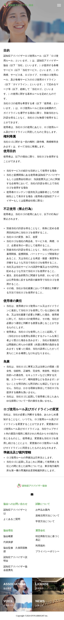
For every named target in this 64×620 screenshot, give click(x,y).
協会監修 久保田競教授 (15, 550)
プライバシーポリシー (47, 551)
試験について (42, 504)
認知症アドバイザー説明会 (15, 559)
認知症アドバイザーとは (15, 512)
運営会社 (40, 530)
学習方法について (45, 521)
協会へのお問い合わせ (15, 504)
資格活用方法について (47, 515)
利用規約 (40, 545)
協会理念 (8, 530)
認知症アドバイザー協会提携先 (15, 568)
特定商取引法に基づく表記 (47, 538)
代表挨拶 (8, 542)
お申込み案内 (42, 510)
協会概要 (8, 536)
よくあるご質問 (11, 519)
